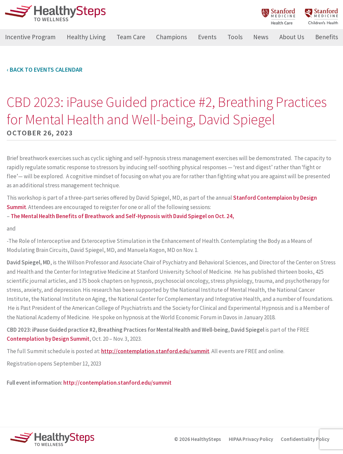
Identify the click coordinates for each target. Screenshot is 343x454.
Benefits (326, 37)
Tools (235, 37)
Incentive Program (30, 37)
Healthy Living (86, 37)
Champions (171, 37)
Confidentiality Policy (305, 439)
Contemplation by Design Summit (48, 338)
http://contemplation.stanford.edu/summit (155, 351)
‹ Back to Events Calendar (44, 69)
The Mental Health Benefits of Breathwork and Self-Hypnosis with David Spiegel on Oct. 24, (122, 216)
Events (207, 37)
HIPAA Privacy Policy (251, 439)
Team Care (131, 37)
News (260, 37)
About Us (291, 37)
